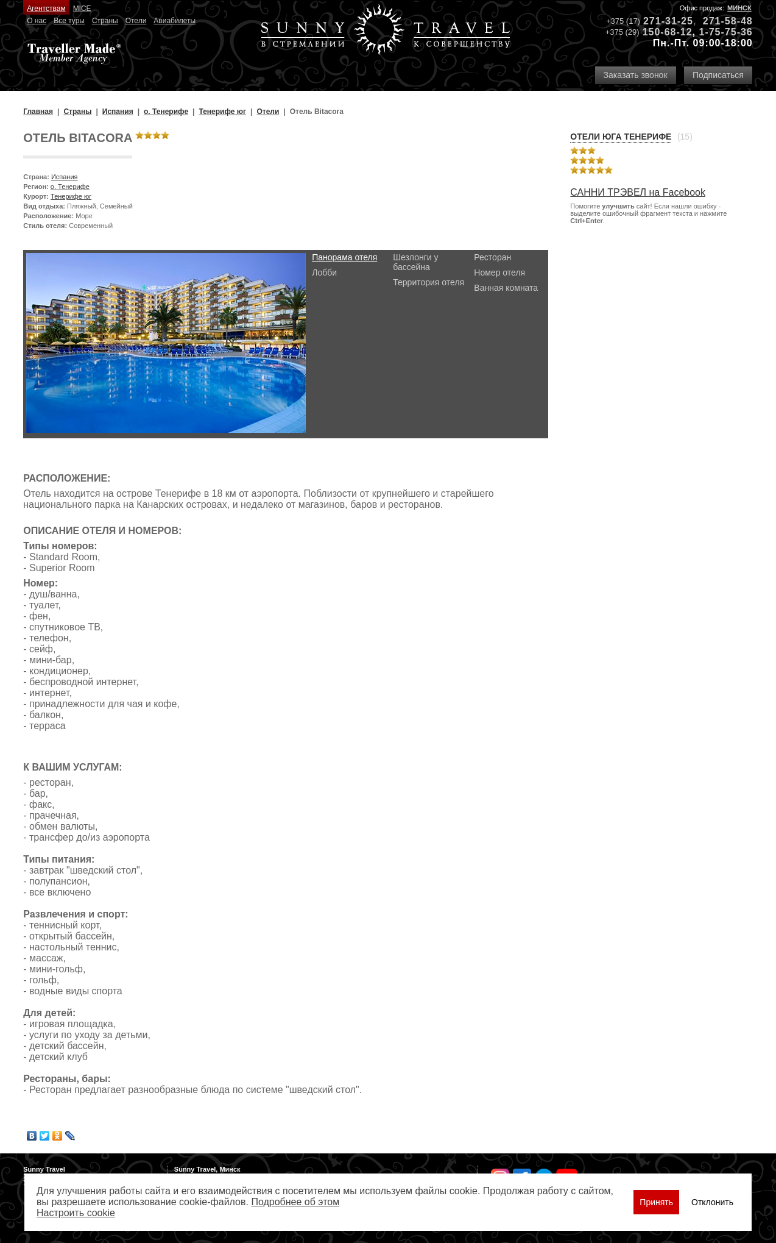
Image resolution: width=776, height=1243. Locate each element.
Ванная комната (506, 288)
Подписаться (718, 75)
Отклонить (712, 1202)
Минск (739, 8)
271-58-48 (728, 21)
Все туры (69, 20)
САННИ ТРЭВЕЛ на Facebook (637, 192)
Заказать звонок (636, 75)
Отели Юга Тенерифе (620, 136)
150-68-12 (668, 32)
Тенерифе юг (71, 196)
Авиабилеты (174, 20)
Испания (64, 176)
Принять (656, 1202)
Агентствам (46, 8)
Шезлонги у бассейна (415, 262)
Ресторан (492, 257)
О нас (36, 20)
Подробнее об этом (295, 1202)
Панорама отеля (344, 257)
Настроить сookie (76, 1213)
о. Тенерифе (70, 186)
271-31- (662, 21)
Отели (136, 20)
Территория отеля (428, 282)
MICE (82, 8)
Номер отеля (499, 272)
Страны (105, 20)
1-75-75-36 (725, 32)
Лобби (324, 272)
